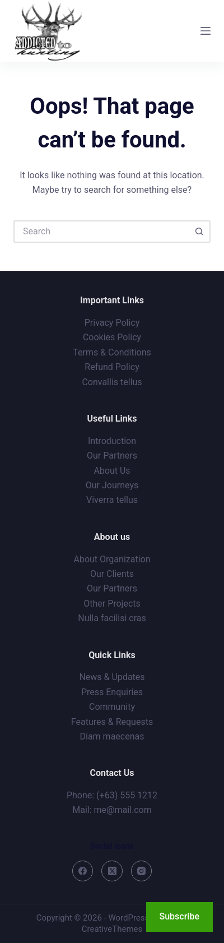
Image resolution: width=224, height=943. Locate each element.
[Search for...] (100, 231)
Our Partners (112, 455)
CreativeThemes (112, 929)
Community (112, 706)
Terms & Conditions (112, 352)
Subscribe (179, 916)
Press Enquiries (112, 692)
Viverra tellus (112, 499)
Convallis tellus (112, 382)
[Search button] (199, 231)
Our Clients (112, 573)
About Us (112, 470)
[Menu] (205, 31)
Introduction (112, 441)
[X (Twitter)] (112, 871)
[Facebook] (83, 871)
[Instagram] (141, 871)
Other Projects (112, 603)
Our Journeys (112, 485)
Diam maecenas (112, 736)
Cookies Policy (112, 337)
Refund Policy (112, 367)
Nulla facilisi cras (112, 618)
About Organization (112, 559)
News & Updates (111, 677)
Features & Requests (112, 722)
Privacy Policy (112, 322)
